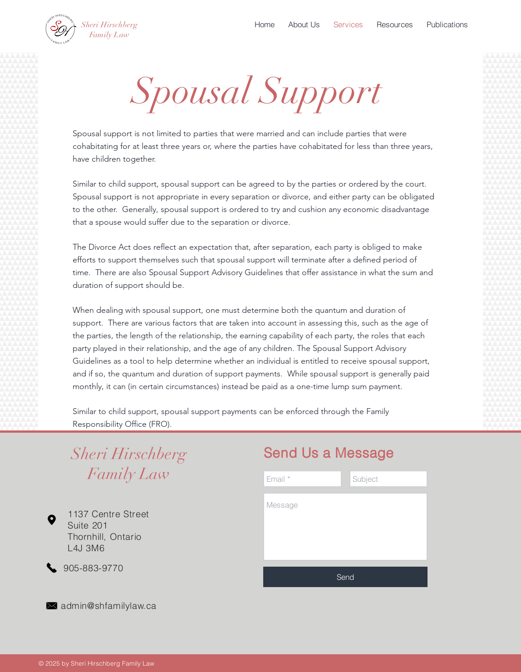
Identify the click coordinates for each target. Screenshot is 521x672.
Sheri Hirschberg (109, 25)
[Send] (345, 577)
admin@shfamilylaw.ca (109, 605)
